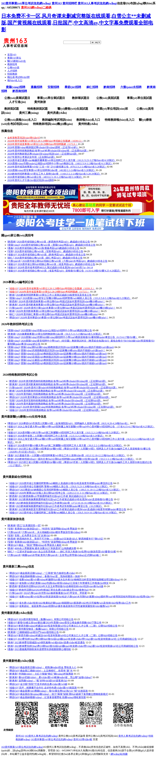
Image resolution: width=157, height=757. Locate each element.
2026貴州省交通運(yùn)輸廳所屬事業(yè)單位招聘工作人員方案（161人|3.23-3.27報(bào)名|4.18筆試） (61, 160)
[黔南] (12, 295)
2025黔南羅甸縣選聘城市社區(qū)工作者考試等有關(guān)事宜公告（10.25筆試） (59, 506)
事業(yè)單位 (14, 58)
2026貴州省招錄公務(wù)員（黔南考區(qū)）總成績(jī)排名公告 (51, 254)
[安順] (10, 251)
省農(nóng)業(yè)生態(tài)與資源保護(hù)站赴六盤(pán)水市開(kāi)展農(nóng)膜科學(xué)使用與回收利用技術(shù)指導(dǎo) (85, 596)
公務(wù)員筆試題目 (17, 98)
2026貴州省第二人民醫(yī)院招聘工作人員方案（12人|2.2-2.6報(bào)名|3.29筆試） (61, 435)
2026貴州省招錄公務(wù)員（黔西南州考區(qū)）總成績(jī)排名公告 (53, 241)
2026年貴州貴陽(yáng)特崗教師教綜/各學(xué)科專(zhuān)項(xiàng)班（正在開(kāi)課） (68, 407)
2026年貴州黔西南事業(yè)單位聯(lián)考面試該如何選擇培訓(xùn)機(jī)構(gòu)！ (62, 301)
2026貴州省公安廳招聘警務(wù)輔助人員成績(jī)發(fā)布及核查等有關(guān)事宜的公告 (66, 483)
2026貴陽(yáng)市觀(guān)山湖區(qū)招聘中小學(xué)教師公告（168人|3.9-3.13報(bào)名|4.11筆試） (60, 163)
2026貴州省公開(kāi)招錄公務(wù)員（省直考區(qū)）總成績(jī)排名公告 (56, 264)
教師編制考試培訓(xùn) (57, 119)
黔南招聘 (109, 87)
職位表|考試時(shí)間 (18, 77)
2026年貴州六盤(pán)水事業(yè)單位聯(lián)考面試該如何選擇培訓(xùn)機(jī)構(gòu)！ (69, 308)
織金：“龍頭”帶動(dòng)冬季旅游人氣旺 (40, 545)
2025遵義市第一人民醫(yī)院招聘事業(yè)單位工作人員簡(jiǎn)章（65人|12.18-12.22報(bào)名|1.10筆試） (70, 455)
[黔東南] (13, 304)
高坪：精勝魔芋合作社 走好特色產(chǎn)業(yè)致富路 (48, 687)
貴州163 (57, 3)
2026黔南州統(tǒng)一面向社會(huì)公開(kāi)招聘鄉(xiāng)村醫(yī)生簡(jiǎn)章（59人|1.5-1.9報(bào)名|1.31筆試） (75, 459)
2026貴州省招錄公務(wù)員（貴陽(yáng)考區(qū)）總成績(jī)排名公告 (58, 245)
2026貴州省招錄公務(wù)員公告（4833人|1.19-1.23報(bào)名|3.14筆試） (45, 177)
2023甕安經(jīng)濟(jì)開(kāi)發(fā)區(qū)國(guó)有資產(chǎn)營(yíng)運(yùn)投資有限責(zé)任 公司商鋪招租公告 (77, 639)
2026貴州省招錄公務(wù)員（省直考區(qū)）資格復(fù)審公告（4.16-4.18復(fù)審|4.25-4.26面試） (69, 270)
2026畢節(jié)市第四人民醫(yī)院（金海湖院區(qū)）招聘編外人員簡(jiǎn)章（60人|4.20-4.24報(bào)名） (74, 423)
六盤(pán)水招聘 (131, 87)
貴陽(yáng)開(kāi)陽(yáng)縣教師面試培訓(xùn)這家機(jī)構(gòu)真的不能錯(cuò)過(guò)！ (67, 347)
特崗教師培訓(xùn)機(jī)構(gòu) (53, 123)
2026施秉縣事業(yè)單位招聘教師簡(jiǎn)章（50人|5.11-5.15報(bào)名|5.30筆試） (60, 334)
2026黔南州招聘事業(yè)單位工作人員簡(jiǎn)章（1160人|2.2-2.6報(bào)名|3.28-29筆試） (54, 173)
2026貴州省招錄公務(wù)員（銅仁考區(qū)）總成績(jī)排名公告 (49, 257)
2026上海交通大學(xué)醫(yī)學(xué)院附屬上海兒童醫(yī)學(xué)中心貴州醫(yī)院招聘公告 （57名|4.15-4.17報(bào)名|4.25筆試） (86, 426)
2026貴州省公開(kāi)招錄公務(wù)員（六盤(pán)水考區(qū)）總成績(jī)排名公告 (64, 261)
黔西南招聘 (19, 91)
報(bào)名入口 (14, 80)
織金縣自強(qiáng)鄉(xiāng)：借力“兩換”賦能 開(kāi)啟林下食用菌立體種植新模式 (64, 694)
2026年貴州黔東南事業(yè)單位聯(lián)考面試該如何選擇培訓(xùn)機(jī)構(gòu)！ (62, 304)
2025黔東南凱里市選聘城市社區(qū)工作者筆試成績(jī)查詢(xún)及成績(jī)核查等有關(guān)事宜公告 (72, 509)
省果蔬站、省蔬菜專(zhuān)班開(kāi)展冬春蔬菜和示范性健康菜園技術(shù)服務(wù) (64, 606)
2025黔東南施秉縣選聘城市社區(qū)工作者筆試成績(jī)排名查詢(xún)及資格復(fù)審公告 (66, 499)
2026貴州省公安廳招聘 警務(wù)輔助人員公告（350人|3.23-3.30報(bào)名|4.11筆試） (64, 486)
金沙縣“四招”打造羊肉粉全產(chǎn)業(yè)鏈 (43, 684)
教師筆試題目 (80, 98)
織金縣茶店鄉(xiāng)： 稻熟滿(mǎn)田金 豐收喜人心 (48, 667)
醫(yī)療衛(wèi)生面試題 (72, 108)
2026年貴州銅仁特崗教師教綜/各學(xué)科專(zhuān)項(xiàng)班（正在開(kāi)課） (59, 394)
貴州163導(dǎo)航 (82, 739)
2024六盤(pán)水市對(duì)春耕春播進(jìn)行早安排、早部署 (55, 593)
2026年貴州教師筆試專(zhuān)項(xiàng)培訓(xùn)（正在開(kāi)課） (42, 154)
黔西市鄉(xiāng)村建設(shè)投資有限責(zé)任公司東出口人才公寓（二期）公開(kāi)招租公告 (68, 625)
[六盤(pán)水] (14, 261)
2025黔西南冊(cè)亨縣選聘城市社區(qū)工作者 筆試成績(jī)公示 (52, 496)
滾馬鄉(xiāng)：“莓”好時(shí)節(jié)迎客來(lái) (43, 680)
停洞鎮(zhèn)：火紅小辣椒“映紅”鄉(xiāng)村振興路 (46, 674)
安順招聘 (53, 87)
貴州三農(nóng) (29, 112)
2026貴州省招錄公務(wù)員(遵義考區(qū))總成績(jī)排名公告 (47, 248)
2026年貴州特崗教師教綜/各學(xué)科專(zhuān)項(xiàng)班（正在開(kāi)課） (48, 150)
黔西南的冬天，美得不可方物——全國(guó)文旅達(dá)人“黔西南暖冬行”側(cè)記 (60, 538)
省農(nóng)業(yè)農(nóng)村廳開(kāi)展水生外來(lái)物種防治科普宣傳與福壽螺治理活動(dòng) (69, 579)
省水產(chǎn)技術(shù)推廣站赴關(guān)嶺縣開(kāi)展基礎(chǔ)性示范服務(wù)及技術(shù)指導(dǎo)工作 (75, 603)
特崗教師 (12, 74)
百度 (95, 739)
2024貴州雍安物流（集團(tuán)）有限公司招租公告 (46, 619)
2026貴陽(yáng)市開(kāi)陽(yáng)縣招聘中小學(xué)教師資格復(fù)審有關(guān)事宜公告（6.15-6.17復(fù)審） (79, 337)
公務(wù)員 (13, 67)
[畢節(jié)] (14, 317)
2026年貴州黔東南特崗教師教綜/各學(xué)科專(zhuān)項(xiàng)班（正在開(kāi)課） (63, 384)
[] (13, 288)
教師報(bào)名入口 (88, 119)
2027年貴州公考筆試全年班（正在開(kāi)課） (31, 157)
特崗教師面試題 (37, 108)
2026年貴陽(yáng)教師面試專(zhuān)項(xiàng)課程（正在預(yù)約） (43, 147)
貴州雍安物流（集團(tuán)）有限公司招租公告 (44, 629)
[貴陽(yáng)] (13, 245)
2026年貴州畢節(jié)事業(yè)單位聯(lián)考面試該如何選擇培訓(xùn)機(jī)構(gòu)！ (64, 317)
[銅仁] (10, 257)
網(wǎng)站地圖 (119, 754)
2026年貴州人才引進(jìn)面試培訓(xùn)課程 (30, 180)
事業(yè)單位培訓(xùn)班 (112, 108)
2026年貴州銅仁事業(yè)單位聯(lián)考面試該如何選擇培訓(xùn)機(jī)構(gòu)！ (57, 314)
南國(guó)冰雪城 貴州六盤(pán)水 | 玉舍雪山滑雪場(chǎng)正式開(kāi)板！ (61, 555)
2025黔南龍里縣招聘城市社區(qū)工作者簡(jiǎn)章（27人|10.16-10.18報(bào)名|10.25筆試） (64, 503)
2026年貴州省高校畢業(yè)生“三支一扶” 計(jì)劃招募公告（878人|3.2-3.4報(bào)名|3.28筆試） (57, 166)
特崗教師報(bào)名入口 (119, 119)
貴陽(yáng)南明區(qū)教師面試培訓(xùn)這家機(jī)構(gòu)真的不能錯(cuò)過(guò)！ (64, 363)
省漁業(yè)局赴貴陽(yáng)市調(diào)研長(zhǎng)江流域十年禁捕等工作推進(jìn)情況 (64, 583)
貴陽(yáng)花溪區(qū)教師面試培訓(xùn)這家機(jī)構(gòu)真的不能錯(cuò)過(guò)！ (64, 357)
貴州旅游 (40, 102)
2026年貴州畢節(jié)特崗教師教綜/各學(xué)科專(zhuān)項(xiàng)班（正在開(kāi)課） (65, 397)
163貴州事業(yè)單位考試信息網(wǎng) (26, 3)
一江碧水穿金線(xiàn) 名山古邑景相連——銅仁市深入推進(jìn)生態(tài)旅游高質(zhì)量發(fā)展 (65, 551)
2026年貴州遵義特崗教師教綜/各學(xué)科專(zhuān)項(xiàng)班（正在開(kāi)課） (59, 403)
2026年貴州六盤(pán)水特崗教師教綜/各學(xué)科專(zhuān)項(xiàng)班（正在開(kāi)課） (71, 387)
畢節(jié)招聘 (73, 87)
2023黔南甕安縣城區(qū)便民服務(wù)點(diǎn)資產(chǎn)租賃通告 (50, 642)
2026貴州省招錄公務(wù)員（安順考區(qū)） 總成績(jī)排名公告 (49, 251)
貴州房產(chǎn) (57, 112)
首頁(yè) (11, 54)
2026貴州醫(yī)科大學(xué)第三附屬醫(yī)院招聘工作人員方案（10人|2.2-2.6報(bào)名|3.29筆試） (69, 432)
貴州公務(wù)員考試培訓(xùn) (102, 736)
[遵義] (10, 248)
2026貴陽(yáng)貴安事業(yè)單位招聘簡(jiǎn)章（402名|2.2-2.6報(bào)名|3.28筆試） (51, 170)
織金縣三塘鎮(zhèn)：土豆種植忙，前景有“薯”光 (46, 670)
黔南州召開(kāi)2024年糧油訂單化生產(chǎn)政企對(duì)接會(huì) (54, 590)
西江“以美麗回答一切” (29, 525)
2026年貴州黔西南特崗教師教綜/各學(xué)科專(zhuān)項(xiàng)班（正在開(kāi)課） (63, 381)
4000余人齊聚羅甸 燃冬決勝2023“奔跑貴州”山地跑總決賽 (45, 548)
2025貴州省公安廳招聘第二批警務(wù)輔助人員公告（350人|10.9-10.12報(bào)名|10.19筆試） (68, 512)
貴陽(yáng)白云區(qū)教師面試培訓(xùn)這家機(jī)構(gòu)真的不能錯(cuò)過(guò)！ (64, 353)
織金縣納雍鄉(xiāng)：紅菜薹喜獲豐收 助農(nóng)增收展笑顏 (53, 697)
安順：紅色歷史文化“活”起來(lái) (32, 535)
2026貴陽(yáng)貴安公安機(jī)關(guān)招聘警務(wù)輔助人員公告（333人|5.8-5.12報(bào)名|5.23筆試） (76, 298)
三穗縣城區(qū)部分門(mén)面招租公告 (38, 632)
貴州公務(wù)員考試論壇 (71, 736)
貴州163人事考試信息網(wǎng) (97, 3)
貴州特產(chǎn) (88, 123)
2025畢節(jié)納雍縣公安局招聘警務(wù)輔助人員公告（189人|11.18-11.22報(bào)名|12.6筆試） (70, 489)
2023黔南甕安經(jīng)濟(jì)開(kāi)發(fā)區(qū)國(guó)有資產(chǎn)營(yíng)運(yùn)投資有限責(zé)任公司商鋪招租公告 (76, 646)
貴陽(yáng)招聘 (15, 87)
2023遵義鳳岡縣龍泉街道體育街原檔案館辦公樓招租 (43, 649)
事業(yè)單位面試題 (139, 98)
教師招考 (12, 64)
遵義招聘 (36, 87)
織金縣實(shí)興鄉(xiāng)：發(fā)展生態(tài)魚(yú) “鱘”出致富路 (54, 691)
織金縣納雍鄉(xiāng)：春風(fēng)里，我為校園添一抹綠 (50, 576)
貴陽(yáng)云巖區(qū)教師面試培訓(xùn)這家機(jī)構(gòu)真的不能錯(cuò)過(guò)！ (64, 360)
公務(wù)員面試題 (107, 98)
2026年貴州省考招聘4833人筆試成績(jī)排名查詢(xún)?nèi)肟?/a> (52, 267)
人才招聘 (12, 70)
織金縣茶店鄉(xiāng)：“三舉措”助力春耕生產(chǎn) (47, 573)
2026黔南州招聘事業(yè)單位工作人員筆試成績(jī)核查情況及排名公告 (54, 295)
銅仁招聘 (92, 87)
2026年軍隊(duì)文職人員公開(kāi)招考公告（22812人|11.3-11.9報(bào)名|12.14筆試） (64, 493)
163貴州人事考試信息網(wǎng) (41, 736)
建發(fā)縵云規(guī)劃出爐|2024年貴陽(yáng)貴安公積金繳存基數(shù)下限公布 (59, 622)
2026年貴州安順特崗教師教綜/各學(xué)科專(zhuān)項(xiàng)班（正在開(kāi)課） (59, 400)
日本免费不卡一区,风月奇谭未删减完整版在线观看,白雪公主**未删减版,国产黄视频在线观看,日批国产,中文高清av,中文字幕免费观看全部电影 (77, 22)
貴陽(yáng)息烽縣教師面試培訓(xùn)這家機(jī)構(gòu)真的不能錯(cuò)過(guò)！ (63, 350)
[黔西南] (11, 241)
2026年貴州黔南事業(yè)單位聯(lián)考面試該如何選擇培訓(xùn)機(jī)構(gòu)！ (58, 311)
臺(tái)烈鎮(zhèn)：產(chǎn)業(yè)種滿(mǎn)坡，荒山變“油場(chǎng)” (55, 677)
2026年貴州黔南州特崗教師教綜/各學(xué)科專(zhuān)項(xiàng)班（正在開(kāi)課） (60, 390)
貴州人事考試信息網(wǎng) (133, 736)
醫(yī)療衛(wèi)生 (16, 61)
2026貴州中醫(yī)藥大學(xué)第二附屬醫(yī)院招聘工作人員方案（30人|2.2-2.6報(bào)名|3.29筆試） (70, 445)
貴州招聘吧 (69, 3)
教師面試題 (11, 108)
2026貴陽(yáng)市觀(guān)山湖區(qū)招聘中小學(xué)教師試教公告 (56, 330)
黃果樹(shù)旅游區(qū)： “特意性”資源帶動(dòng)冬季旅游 (46, 528)
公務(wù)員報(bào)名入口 (20, 119)
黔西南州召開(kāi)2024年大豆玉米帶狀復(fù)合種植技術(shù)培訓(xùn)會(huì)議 (61, 586)
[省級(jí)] (12, 254)
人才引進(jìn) (17, 102)
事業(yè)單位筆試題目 (51, 98)
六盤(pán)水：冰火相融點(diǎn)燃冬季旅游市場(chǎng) (51, 532)
